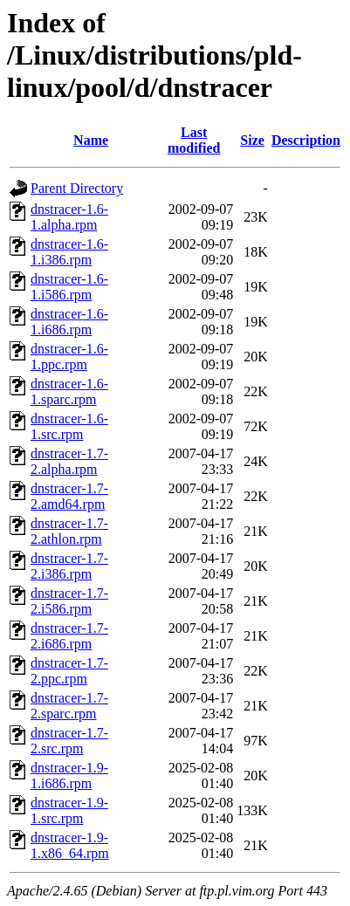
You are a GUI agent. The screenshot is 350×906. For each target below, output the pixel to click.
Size (252, 140)
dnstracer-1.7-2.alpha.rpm (69, 461)
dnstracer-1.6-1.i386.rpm (69, 252)
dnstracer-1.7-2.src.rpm (69, 740)
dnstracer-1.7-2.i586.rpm (69, 601)
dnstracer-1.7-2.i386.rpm (69, 566)
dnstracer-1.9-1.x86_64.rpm (70, 845)
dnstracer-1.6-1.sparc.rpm (69, 391)
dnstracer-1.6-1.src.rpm (69, 426)
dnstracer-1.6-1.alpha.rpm (69, 217)
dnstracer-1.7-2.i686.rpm (69, 636)
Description (305, 140)
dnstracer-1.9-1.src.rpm (69, 810)
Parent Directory (77, 188)
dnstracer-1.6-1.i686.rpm (69, 321)
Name (90, 140)
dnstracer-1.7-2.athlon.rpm (69, 531)
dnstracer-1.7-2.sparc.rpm (69, 705)
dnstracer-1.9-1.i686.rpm (69, 775)
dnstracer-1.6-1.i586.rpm (69, 286)
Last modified (194, 140)
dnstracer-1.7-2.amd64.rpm (69, 496)
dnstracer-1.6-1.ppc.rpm (69, 356)
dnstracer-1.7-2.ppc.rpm (69, 670)
